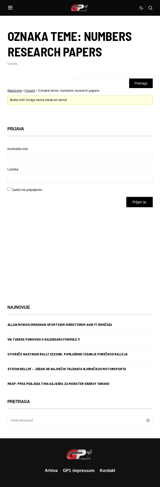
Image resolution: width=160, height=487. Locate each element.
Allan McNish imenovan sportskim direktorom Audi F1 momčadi (60, 325)
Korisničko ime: (18, 149)
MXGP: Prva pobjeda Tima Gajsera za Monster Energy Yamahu (58, 384)
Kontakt (107, 470)
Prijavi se (139, 202)
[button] (10, 8)
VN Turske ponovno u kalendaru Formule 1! (44, 340)
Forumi (30, 91)
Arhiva (51, 470)
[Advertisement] (49, 252)
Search (148, 421)
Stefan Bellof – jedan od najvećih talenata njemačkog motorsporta (67, 369)
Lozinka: (13, 170)
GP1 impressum (78, 470)
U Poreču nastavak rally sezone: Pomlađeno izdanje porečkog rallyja (68, 354)
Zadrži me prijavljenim (27, 190)
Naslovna (15, 91)
